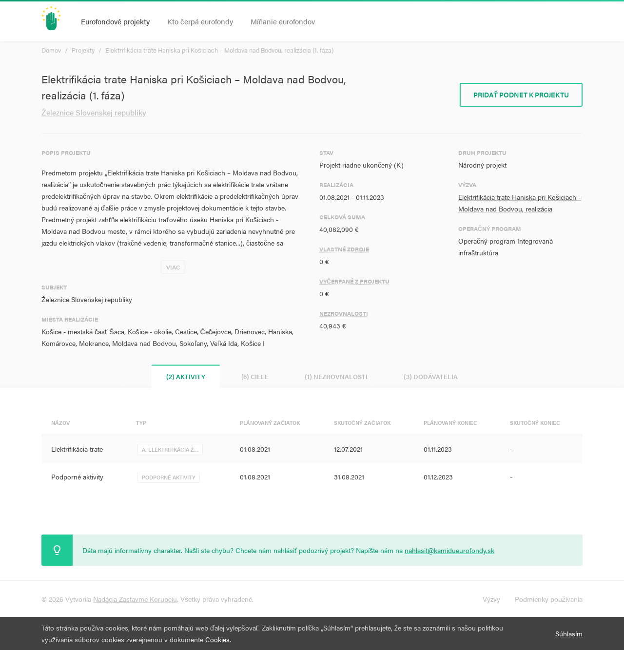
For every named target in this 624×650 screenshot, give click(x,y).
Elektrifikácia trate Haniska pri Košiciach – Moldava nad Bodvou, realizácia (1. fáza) (219, 50)
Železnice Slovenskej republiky (93, 112)
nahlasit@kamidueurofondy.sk (449, 550)
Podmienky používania (549, 599)
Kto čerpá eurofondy (200, 21)
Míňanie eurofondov (283, 21)
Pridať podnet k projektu (521, 94)
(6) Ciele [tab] (255, 376)
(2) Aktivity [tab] (185, 376)
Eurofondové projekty (115, 21)
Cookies (217, 639)
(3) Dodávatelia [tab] (431, 376)
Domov (51, 50)
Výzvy (491, 599)
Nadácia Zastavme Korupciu (135, 599)
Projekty (83, 50)
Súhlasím (569, 633)
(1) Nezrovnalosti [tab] (336, 376)
